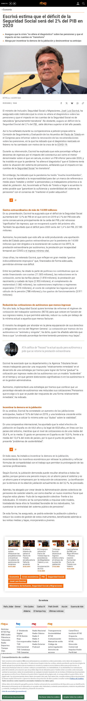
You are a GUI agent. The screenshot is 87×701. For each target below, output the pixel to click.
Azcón (64, 606)
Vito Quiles (29, 606)
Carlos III (41, 606)
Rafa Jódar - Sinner (12, 606)
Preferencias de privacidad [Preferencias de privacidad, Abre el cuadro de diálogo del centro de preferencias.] (13, 697)
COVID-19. (62, 144)
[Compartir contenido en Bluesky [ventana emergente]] (72, 102)
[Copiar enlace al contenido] (83, 102)
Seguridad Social (26, 168)
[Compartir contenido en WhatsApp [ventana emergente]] (77, 102)
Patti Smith (53, 606)
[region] (43, 677)
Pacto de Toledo (72, 134)
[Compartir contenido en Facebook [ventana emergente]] (61, 102)
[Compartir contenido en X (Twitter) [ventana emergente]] (66, 102)
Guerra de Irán (77, 606)
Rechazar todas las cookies (49, 697)
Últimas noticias (56, 611)
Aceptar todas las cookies (73, 697)
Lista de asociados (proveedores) (14, 691)
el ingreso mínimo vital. (37, 250)
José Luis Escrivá (70, 110)
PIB (35, 124)
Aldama (27, 611)
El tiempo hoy (40, 611)
